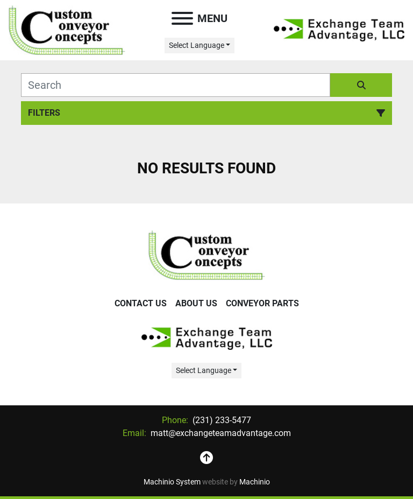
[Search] (175, 85)
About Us (196, 303)
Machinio (254, 481)
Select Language (196, 45)
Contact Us (141, 303)
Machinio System (172, 481)
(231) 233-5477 (220, 420)
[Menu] (182, 18)
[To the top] (206, 458)
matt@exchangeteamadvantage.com (219, 433)
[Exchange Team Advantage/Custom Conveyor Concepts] (206, 254)
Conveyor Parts (262, 303)
